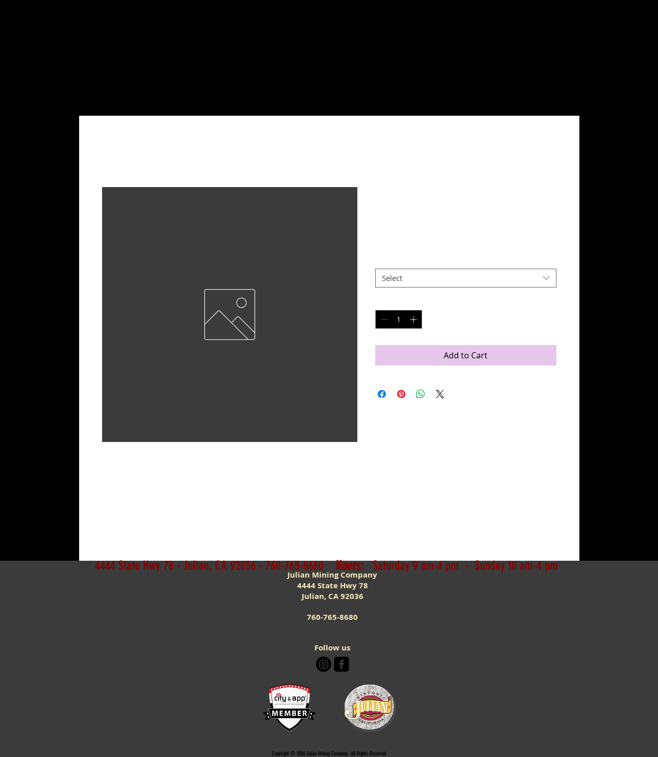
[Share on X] (440, 394)
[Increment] (414, 319)
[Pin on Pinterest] (401, 394)
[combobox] (465, 278)
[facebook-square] (341, 664)
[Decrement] (383, 319)
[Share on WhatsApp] (421, 394)
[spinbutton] (398, 319)
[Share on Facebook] (382, 394)
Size (385, 260)
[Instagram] (323, 664)
